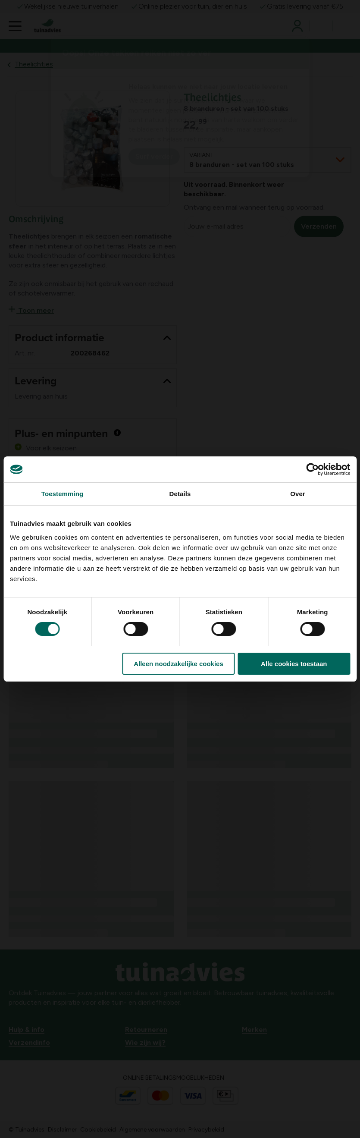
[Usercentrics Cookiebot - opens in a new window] (312, 469)
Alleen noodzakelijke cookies (178, 663)
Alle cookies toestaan (294, 663)
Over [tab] (297, 493)
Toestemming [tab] (62, 493)
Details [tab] (180, 493)
